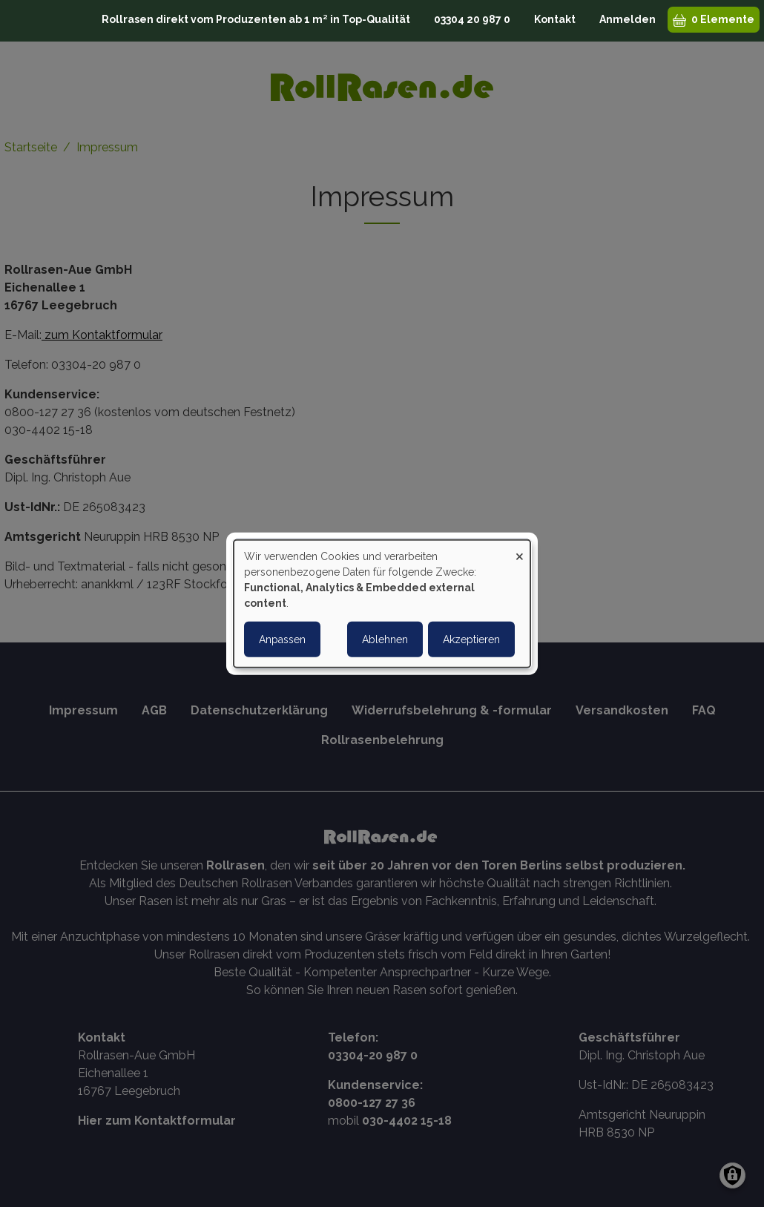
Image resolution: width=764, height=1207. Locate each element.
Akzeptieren (471, 639)
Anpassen (282, 639)
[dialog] (382, 603)
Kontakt (555, 19)
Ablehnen (385, 639)
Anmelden (627, 19)
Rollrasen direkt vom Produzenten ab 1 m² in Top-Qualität (256, 19)
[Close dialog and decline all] (519, 548)
